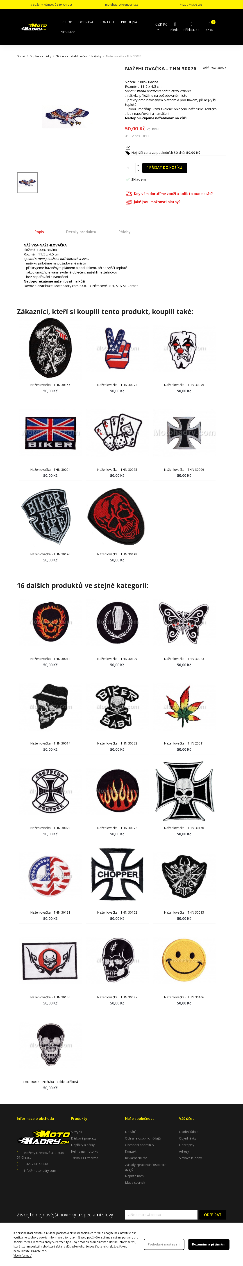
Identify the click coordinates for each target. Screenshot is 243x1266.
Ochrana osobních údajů (143, 1138)
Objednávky (187, 1138)
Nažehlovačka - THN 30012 (50, 659)
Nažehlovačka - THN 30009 (184, 469)
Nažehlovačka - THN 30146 (50, 554)
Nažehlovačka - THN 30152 (117, 912)
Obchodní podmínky (139, 1145)
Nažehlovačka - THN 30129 (117, 659)
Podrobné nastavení (164, 1244)
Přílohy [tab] (124, 231)
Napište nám (134, 1176)
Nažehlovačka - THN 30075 (184, 385)
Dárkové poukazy (83, 1138)
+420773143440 (36, 1164)
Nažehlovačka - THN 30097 (117, 997)
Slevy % (76, 1132)
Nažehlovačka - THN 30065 (117, 469)
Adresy (184, 1151)
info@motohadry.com (40, 1170)
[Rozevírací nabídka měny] (162, 27)
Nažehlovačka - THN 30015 (184, 912)
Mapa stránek (135, 1182)
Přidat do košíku (164, 167)
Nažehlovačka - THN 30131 (50, 912)
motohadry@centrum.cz (121, 4)
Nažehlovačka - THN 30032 (117, 743)
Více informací (23, 1255)
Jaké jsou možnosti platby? (153, 201)
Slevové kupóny (190, 1158)
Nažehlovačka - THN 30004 (50, 469)
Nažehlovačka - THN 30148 (117, 554)
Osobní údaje (188, 1132)
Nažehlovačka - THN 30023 (184, 659)
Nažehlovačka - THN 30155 (50, 385)
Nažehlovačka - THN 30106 (184, 997)
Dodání (130, 1132)
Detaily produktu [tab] (81, 231)
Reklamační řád (136, 1158)
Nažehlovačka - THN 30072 (117, 828)
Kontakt (130, 1151)
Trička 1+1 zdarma (84, 1158)
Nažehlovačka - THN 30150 (184, 828)
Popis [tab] (39, 231)
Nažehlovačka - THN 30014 (50, 743)
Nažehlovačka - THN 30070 (50, 828)
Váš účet (186, 1118)
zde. (44, 1251)
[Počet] (130, 168)
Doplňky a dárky (83, 1145)
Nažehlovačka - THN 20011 (184, 743)
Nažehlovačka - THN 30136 (50, 997)
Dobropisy (186, 1145)
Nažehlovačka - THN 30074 (117, 385)
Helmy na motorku (84, 1151)
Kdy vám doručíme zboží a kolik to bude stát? (169, 193)
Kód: (206, 68)
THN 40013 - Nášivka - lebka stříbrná (50, 1082)
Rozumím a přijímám (208, 1244)
